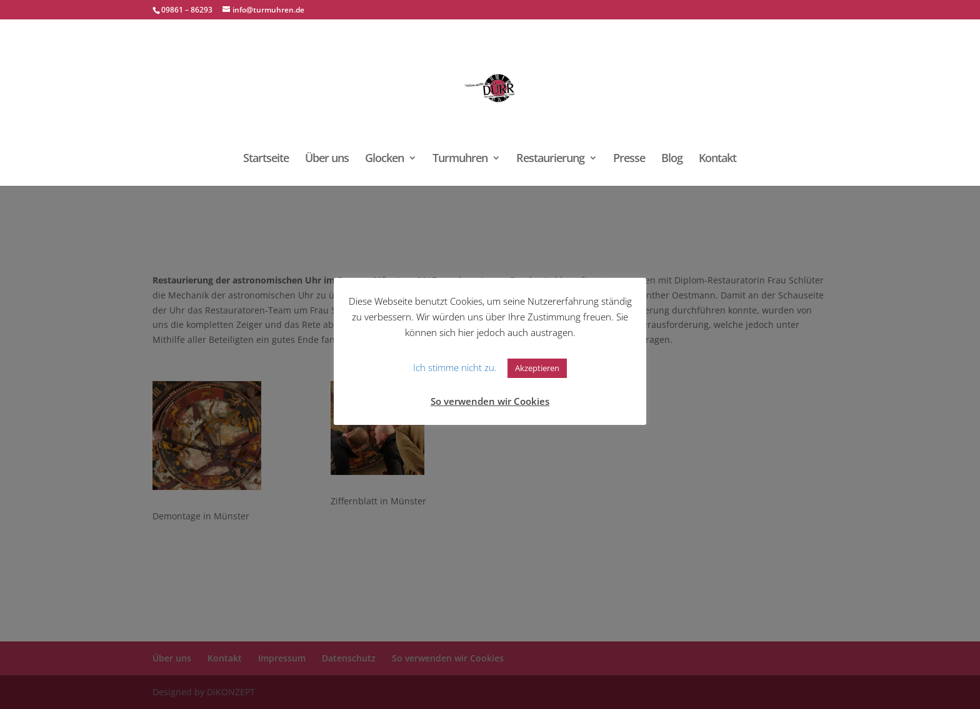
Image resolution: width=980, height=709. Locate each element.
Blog (671, 159)
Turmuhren (460, 159)
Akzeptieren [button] (537, 368)
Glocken (384, 159)
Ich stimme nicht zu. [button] (455, 367)
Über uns (327, 159)
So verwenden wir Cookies (490, 401)
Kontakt (717, 159)
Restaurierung (550, 159)
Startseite (266, 159)
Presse (629, 159)
